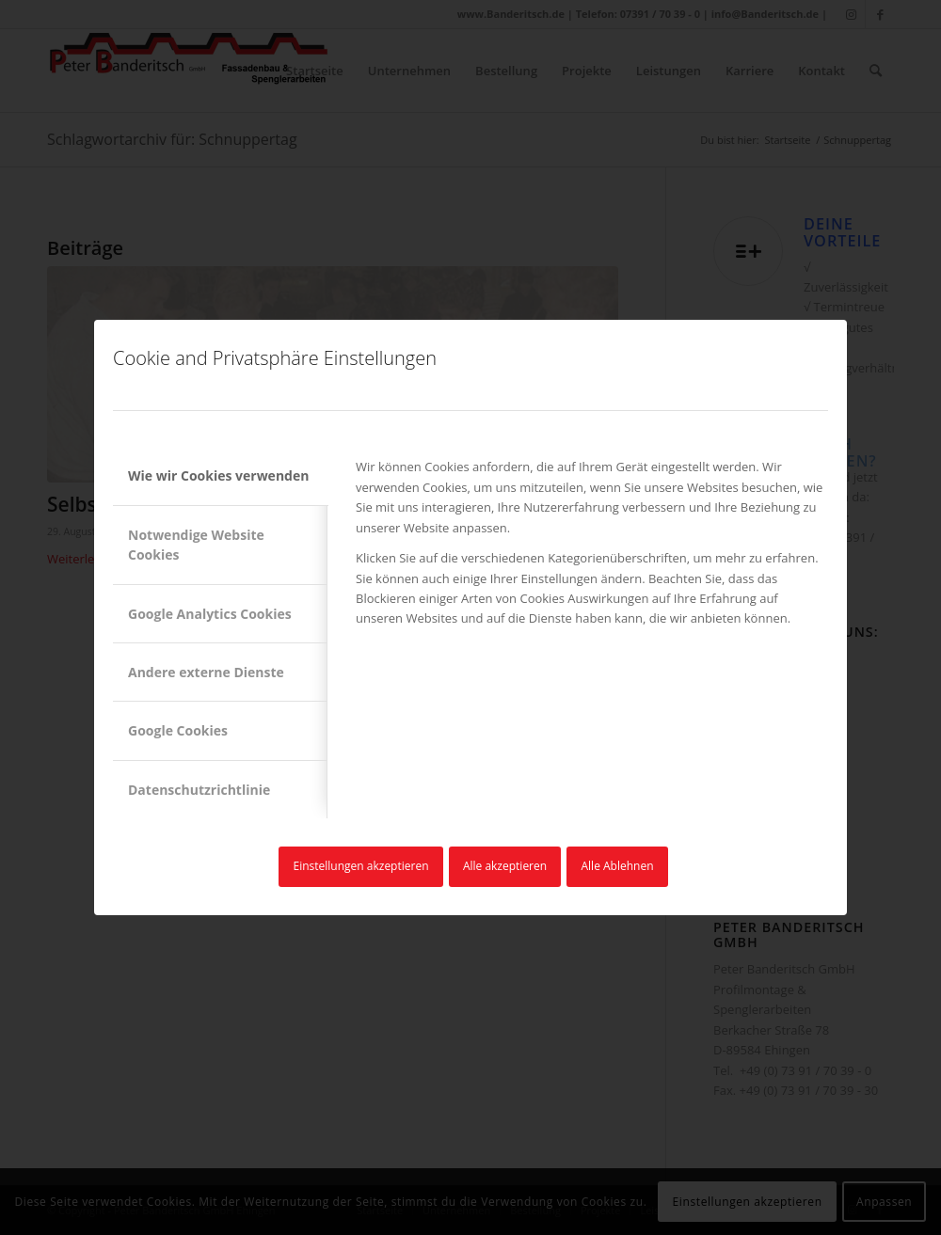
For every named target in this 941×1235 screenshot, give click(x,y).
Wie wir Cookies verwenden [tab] (218, 475)
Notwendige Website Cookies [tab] (196, 544)
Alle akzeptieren (505, 866)
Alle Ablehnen (618, 866)
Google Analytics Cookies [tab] (210, 614)
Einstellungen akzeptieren (360, 866)
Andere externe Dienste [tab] (206, 672)
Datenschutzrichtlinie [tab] (199, 790)
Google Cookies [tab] (178, 730)
